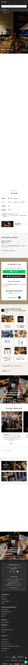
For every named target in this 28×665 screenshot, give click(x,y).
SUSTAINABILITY (6, 601)
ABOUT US (4, 596)
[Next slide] (11, 452)
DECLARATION (5, 648)
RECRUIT (4, 635)
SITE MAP (4, 650)
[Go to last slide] (2, 452)
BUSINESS (4, 599)
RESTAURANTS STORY (7, 629)
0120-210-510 (15, 292)
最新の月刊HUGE (5, 622)
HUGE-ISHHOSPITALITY (5, 625)
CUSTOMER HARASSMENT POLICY (10, 646)
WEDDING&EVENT (6, 611)
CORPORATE (5, 594)
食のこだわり (4, 627)
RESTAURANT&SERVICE (8, 607)
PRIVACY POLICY (6, 644)
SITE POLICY (4, 641)
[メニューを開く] (26, 2)
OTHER (3, 632)
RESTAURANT (4, 609)
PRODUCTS (4, 614)
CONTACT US (4, 639)
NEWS (3, 603)
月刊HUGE (4, 620)
